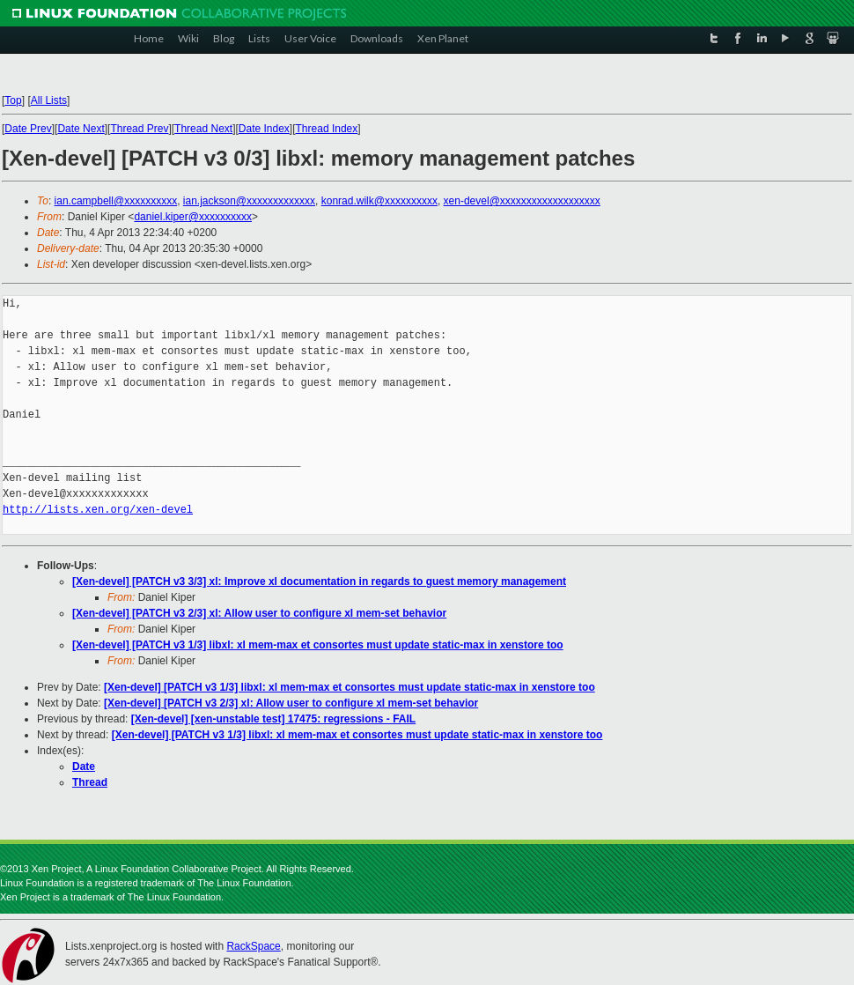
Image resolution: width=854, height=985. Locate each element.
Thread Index (327, 128)
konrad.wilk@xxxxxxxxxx (379, 201)
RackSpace (253, 946)
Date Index (264, 128)
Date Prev (27, 128)
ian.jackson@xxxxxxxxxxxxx (249, 201)
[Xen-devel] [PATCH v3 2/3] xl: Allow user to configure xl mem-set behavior (259, 613)
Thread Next (203, 128)
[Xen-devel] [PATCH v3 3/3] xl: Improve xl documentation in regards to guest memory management (319, 581)
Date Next (80, 128)
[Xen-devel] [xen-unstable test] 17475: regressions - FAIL (273, 719)
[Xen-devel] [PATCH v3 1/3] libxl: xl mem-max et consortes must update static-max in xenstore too (317, 645)
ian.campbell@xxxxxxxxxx (116, 201)
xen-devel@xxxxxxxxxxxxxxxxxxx (522, 201)
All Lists (49, 100)
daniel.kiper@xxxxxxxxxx (193, 217)
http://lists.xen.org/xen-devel (98, 509)
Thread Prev (139, 128)
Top (12, 100)
